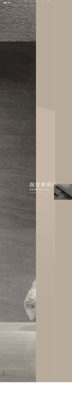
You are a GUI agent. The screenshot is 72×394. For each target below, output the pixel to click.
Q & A (46, 2)
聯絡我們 (50, 2)
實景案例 (40, 2)
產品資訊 (33, 2)
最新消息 (27, 2)
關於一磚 (22, 2)
